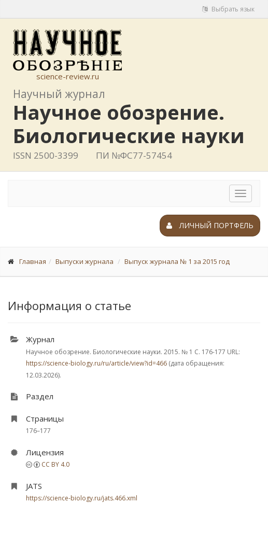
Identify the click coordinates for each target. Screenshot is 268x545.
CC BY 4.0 (55, 464)
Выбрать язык (228, 9)
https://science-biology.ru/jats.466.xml (81, 498)
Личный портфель (209, 225)
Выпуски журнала (84, 261)
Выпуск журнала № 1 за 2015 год (177, 261)
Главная (32, 261)
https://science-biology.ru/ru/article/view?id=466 (96, 363)
